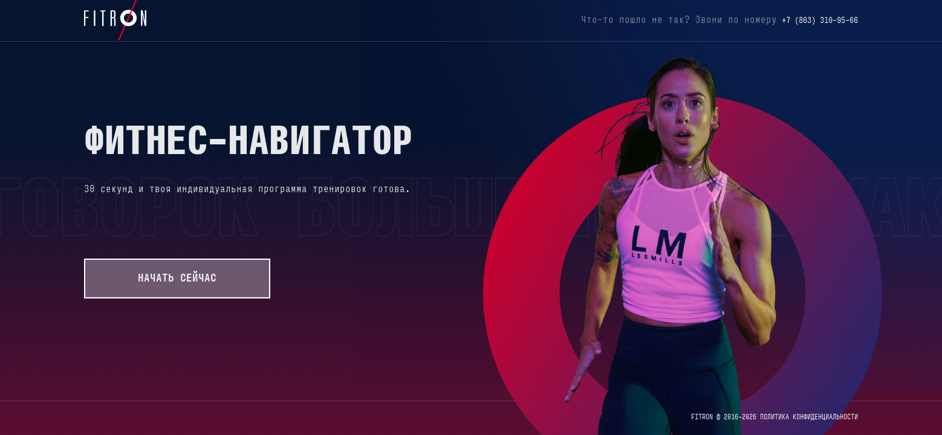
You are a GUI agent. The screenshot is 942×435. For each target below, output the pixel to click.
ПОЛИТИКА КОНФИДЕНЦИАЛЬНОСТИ (809, 417)
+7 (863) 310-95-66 (820, 20)
